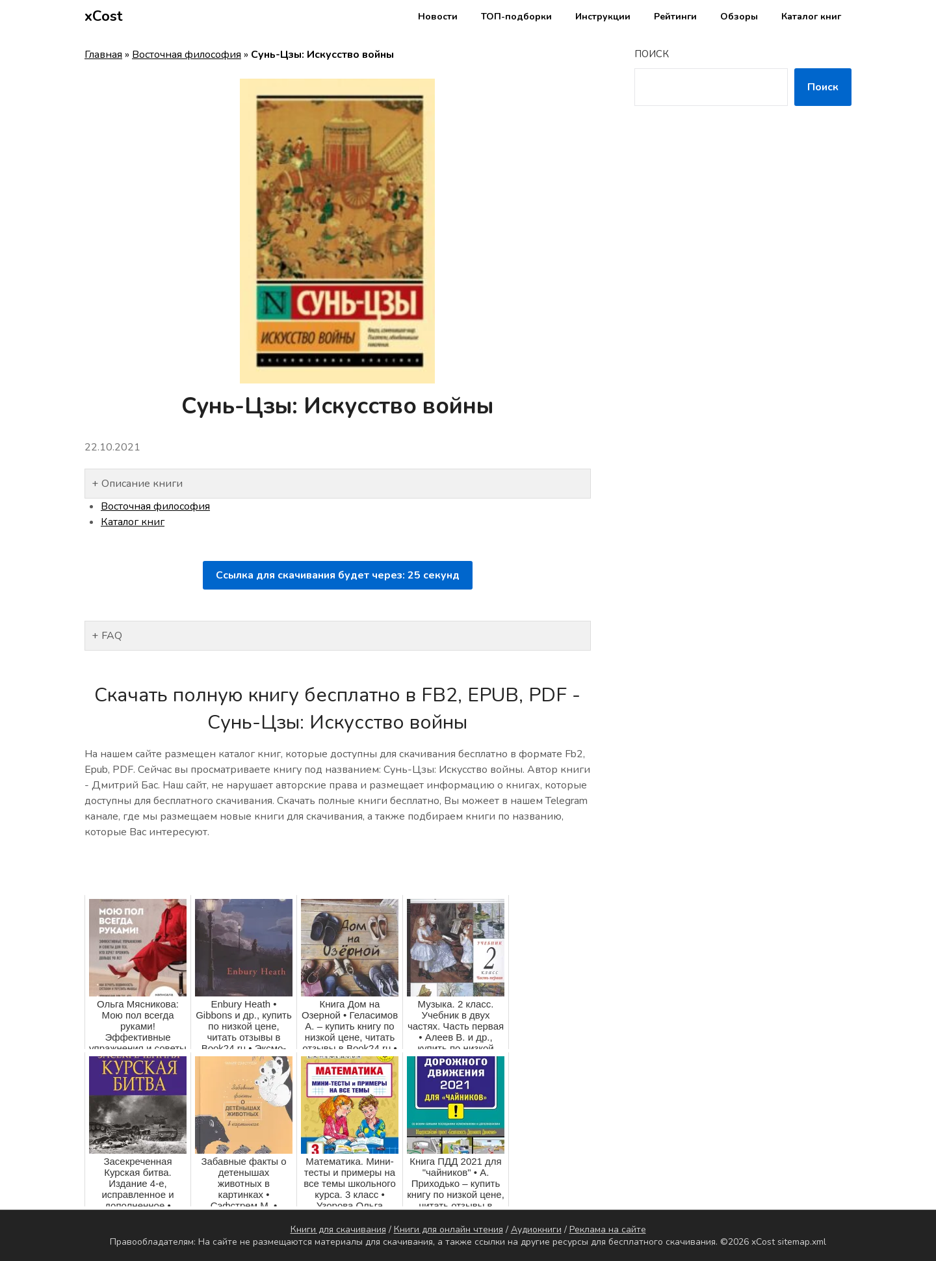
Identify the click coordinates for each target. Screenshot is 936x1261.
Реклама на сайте (607, 1229)
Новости (438, 16)
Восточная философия (186, 54)
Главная (103, 54)
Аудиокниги (536, 1229)
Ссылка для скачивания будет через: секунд (338, 575)
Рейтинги (675, 16)
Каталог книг (811, 16)
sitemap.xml (801, 1242)
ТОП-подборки (516, 16)
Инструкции (602, 16)
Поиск (651, 53)
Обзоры (739, 16)
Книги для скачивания (338, 1229)
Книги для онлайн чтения (448, 1229)
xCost (103, 16)
